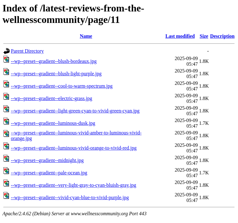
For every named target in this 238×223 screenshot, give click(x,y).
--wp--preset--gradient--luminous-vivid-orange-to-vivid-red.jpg (74, 148)
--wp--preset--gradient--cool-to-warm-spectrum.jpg (61, 86)
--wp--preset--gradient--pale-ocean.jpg (49, 172)
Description (222, 36)
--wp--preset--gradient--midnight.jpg (47, 160)
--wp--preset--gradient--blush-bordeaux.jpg (54, 61)
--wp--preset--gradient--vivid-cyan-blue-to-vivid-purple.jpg (70, 197)
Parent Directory (27, 51)
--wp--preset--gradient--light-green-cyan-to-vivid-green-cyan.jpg (75, 110)
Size (204, 36)
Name (86, 36)
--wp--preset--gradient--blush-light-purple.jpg (56, 73)
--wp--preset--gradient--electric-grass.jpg (51, 98)
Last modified (180, 36)
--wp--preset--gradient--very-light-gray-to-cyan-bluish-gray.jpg (73, 185)
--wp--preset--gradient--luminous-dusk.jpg (53, 123)
